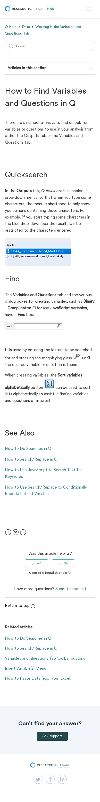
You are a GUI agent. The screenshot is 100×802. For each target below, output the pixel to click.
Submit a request (70, 589)
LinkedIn (23, 532)
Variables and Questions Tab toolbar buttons (45, 659)
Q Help (10, 27)
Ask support (52, 736)
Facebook (8, 532)
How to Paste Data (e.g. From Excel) (38, 679)
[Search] (50, 46)
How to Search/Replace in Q (31, 460)
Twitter (15, 532)
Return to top (20, 606)
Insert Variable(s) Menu (25, 669)
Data (26, 27)
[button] (89, 9)
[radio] (36, 563)
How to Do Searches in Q (28, 449)
